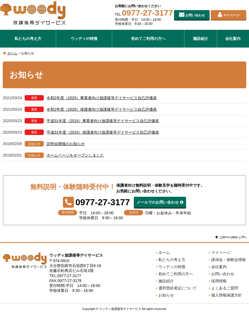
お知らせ (166, 295)
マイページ (231, 15)
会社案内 (233, 38)
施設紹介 (200, 38)
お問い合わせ (195, 15)
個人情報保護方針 (226, 295)
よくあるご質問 (224, 288)
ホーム (12, 53)
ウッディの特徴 (84, 38)
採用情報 (219, 281)
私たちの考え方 (28, 38)
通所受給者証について (177, 288)
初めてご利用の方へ (148, 38)
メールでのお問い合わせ (158, 202)
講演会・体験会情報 (228, 259)
